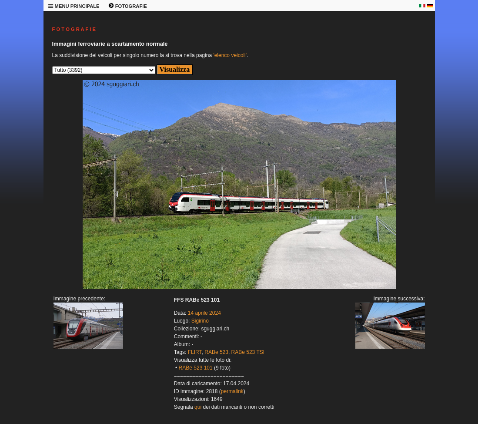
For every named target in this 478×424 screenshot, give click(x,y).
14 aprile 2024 (204, 313)
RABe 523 (216, 352)
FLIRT (195, 352)
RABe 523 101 (196, 368)
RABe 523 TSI (248, 352)
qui (197, 407)
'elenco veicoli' (230, 55)
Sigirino (200, 321)
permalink (232, 391)
